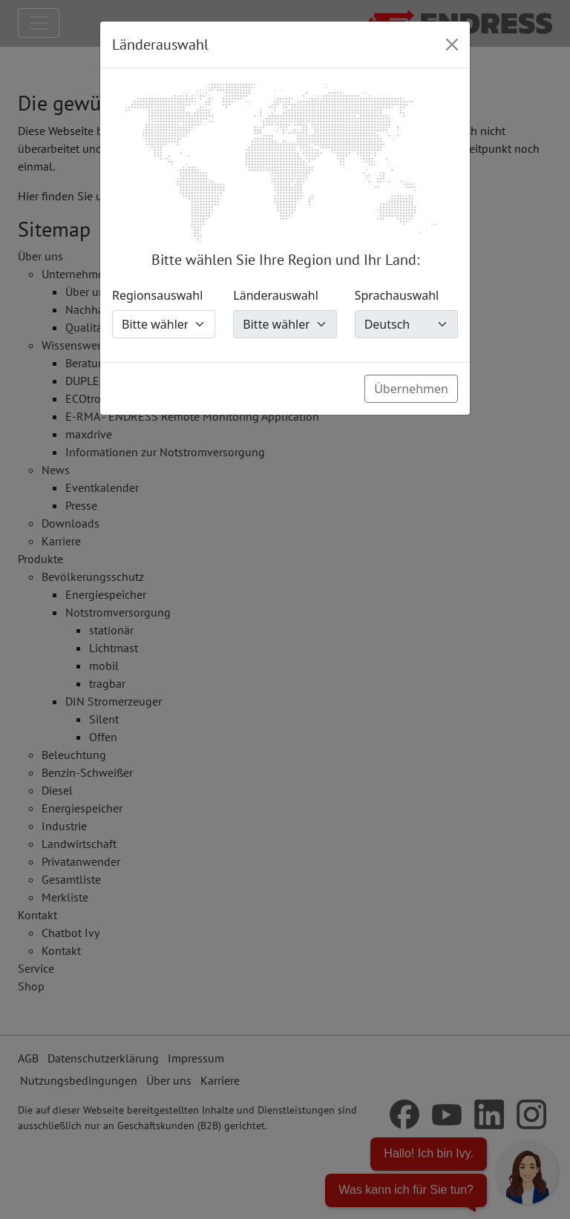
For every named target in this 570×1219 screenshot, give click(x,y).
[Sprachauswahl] (406, 324)
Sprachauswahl (397, 295)
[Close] (452, 44)
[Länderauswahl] (284, 324)
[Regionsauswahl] (163, 324)
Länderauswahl (275, 295)
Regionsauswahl (157, 295)
